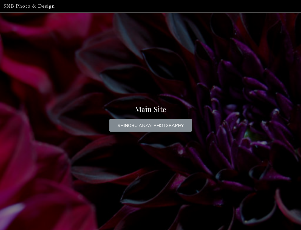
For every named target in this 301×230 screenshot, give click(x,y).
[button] (150, 125)
